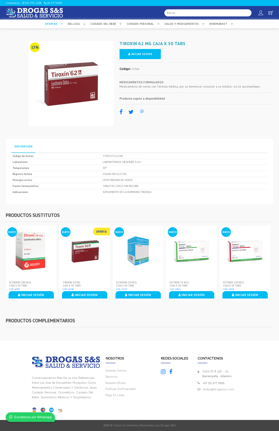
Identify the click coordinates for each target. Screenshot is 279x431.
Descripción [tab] (24, 146)
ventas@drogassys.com (218, 389)
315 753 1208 (31, 3)
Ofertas (54, 24)
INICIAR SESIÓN (140, 54)
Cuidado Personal (144, 24)
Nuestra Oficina (116, 383)
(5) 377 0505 (53, 3)
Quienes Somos (116, 370)
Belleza (77, 24)
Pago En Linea (115, 395)
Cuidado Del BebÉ (106, 24)
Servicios (112, 376)
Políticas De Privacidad (121, 389)
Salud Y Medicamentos (185, 24)
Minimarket (221, 24)
